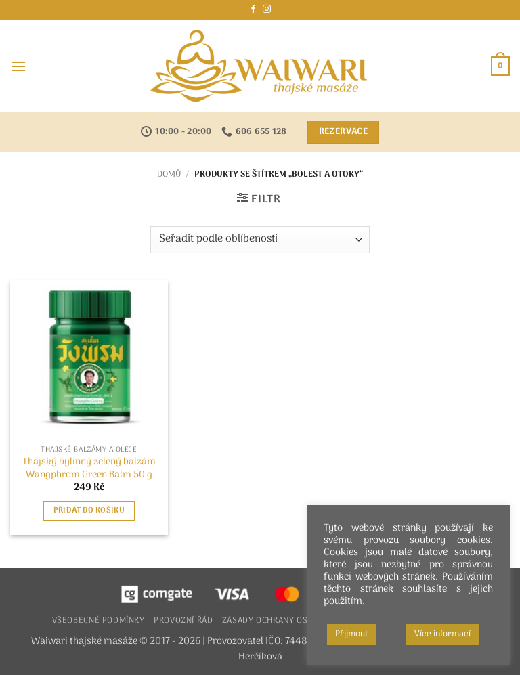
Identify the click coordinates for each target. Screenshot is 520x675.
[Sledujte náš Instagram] (267, 9)
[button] (18, 66)
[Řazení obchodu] (260, 239)
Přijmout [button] (351, 634)
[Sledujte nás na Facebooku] (253, 9)
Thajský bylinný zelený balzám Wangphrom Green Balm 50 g (89, 468)
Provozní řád (183, 621)
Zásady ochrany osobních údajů (295, 621)
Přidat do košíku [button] (89, 510)
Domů (169, 174)
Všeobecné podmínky (98, 621)
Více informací (442, 634)
